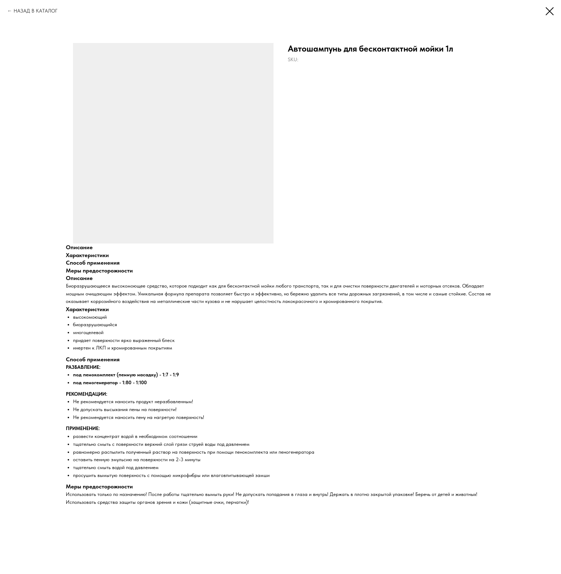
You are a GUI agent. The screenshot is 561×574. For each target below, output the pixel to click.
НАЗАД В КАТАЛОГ (35, 11)
